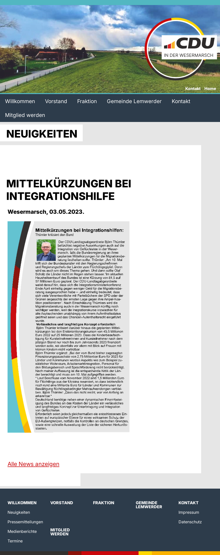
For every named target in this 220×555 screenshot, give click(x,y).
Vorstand (56, 101)
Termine (15, 540)
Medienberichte (22, 531)
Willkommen (20, 101)
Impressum (189, 512)
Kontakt (193, 89)
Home (210, 89)
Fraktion (87, 101)
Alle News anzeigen (33, 463)
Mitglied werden (25, 115)
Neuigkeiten (19, 512)
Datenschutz (190, 521)
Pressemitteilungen (25, 521)
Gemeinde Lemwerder (134, 101)
